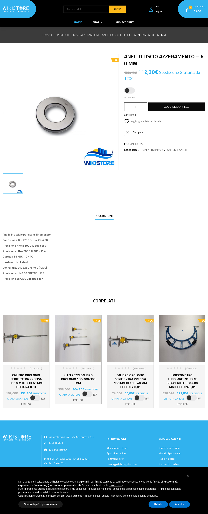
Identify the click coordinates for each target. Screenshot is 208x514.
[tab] (104, 216)
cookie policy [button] (116, 485)
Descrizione (104, 215)
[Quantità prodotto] (135, 107)
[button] (188, 476)
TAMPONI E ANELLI (99, 35)
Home (46, 35)
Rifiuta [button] (158, 504)
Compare (138, 132)
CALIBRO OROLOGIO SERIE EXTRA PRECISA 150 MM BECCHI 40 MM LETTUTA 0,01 (130, 381)
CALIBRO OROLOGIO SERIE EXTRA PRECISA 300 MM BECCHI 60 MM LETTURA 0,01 (26, 381)
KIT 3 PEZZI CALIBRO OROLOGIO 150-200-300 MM (78, 379)
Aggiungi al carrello (176, 107)
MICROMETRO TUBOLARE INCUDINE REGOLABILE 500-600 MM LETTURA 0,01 (182, 381)
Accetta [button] (179, 504)
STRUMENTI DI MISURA (68, 35)
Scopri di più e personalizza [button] (40, 504)
